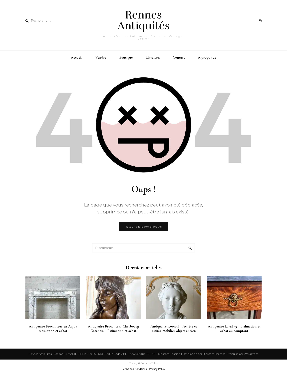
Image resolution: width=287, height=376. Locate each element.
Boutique (126, 57)
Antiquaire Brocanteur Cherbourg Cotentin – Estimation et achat (113, 328)
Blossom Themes (213, 353)
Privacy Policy (157, 369)
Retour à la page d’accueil (144, 226)
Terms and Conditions (134, 369)
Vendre (100, 57)
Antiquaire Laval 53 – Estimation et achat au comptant (234, 328)
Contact (179, 57)
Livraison (153, 57)
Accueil (76, 57)
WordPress (251, 353)
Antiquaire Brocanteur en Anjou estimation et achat (53, 328)
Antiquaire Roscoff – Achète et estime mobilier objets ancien (173, 328)
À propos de (207, 57)
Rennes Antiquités (143, 20)
